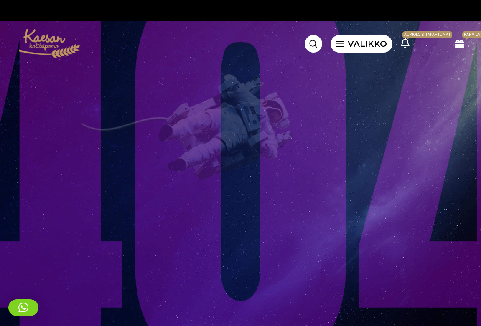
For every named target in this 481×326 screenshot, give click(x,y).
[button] (23, 307)
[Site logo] (48, 43)
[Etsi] (313, 43)
